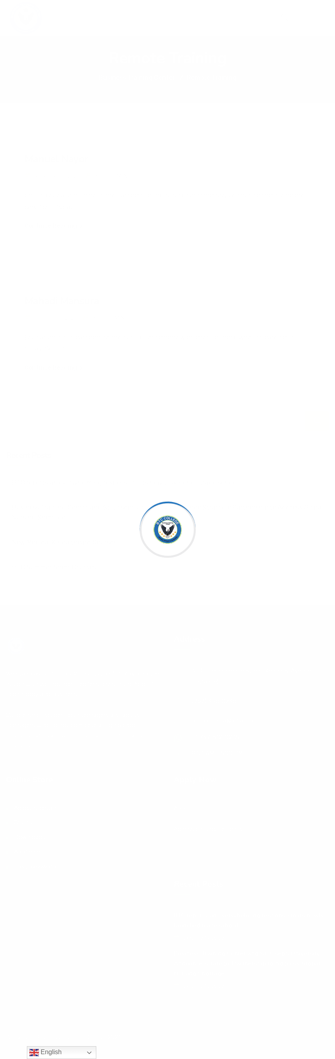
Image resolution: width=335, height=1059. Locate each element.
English (45, 1052)
